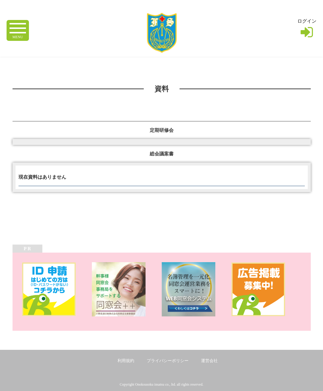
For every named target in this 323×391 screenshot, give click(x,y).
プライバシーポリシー (167, 360)
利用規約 (126, 360)
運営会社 (209, 360)
